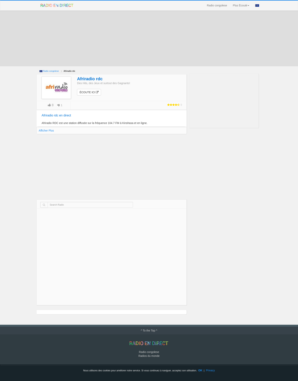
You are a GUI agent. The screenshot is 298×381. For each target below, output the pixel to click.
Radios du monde (149, 355)
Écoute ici (89, 92)
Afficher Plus (46, 130)
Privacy (210, 370)
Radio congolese (217, 5)
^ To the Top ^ (149, 330)
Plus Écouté (241, 5)
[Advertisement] (149, 38)
